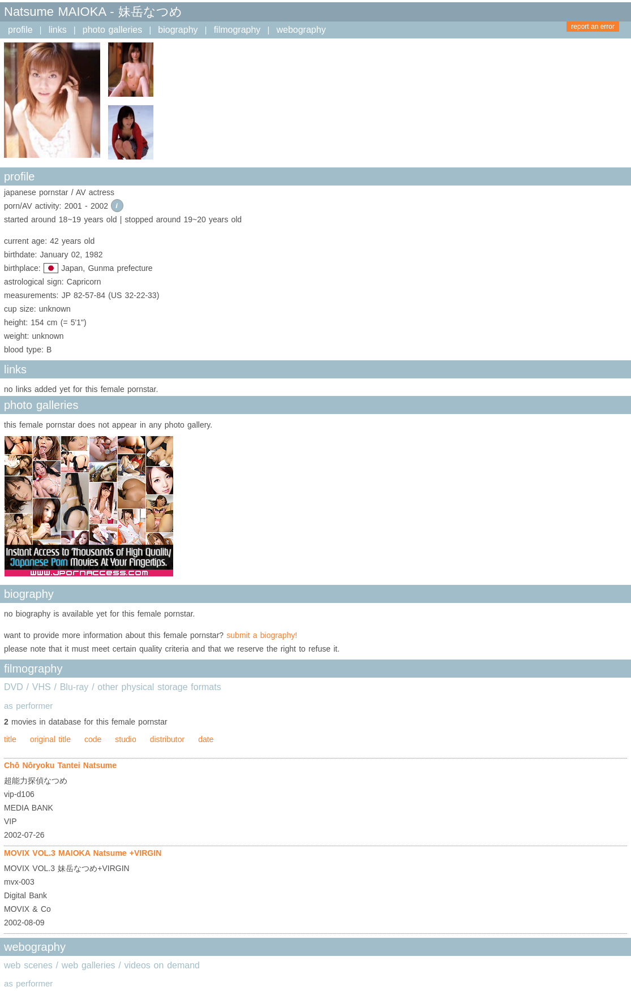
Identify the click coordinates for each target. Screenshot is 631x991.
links (58, 30)
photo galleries (112, 30)
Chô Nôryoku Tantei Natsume (60, 765)
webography (300, 30)
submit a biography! (261, 635)
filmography (237, 30)
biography (178, 30)
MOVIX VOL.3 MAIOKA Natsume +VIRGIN (82, 853)
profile (20, 30)
